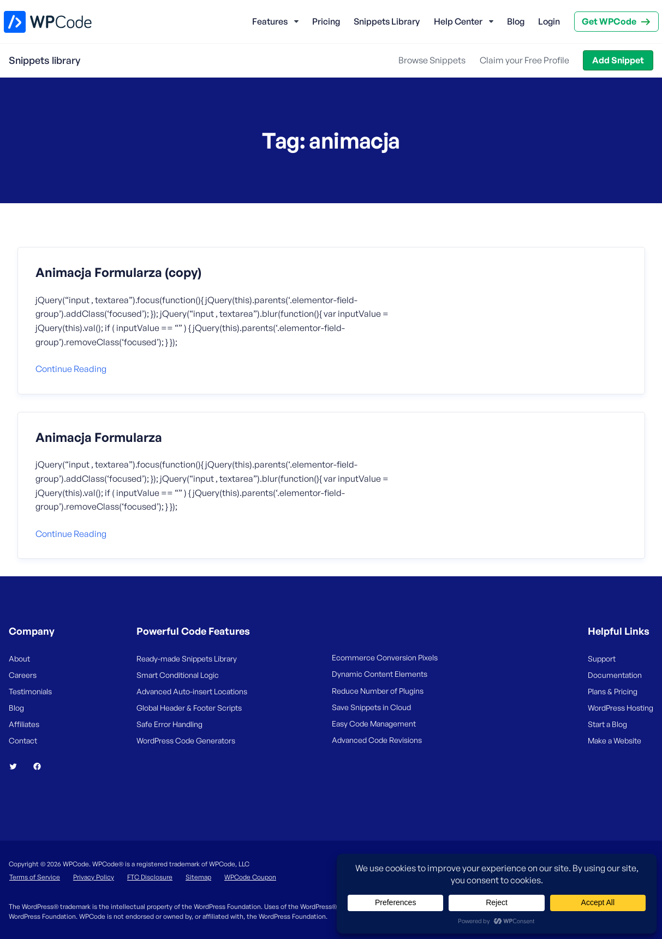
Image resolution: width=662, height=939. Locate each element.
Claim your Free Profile (524, 60)
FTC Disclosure (149, 877)
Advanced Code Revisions (377, 740)
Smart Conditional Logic (177, 675)
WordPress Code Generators (185, 740)
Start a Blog (607, 724)
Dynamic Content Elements (379, 673)
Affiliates (24, 724)
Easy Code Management (374, 723)
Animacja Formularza (98, 437)
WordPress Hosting (620, 707)
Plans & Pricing (612, 691)
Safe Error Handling (169, 724)
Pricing (326, 21)
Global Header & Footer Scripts (189, 707)
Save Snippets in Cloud (371, 707)
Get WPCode (609, 21)
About (19, 658)
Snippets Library (387, 21)
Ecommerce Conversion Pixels (385, 657)
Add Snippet (618, 60)
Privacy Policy (93, 877)
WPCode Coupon (250, 877)
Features (270, 21)
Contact (23, 740)
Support (602, 658)
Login (549, 21)
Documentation (615, 675)
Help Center (458, 21)
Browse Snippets (432, 60)
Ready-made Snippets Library (186, 658)
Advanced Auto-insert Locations (191, 691)
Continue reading (70, 368)
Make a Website (614, 740)
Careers (23, 675)
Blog (515, 21)
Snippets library (44, 60)
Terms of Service (34, 877)
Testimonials (30, 691)
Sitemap (198, 877)
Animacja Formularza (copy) (118, 272)
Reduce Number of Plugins (378, 690)
